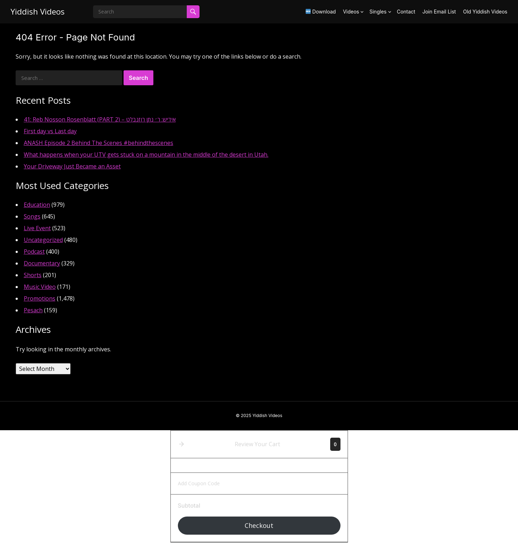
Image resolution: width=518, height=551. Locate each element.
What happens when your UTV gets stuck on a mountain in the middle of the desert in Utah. (146, 154)
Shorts (33, 275)
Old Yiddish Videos (485, 12)
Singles (377, 12)
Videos (351, 12)
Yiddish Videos (38, 11)
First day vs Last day (50, 131)
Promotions (39, 298)
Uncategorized (43, 240)
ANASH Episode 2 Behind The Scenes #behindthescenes (98, 143)
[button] (181, 444)
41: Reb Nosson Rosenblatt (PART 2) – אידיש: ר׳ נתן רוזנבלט (100, 119)
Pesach (33, 310)
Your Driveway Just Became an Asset (72, 166)
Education (37, 205)
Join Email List (439, 12)
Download (321, 12)
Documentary (42, 263)
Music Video (40, 287)
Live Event (37, 228)
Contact (406, 12)
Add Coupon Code (199, 483)
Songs (32, 216)
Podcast (34, 251)
